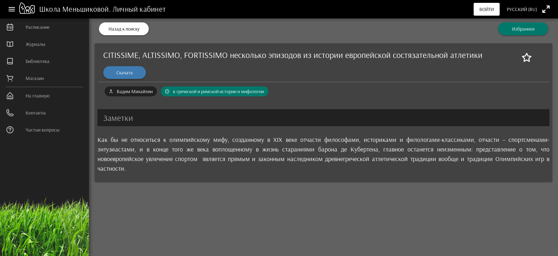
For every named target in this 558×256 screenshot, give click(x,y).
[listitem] (44, 27)
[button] (323, 117)
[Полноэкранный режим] (546, 9)
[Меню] (11, 9)
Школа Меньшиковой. (75, 9)
